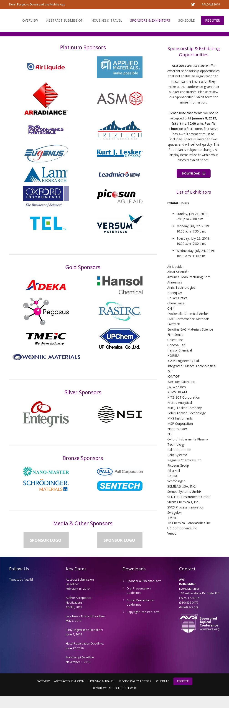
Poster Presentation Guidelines (140, 614)
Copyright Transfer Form (143, 624)
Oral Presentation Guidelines (139, 602)
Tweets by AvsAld (21, 591)
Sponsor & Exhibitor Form (144, 593)
